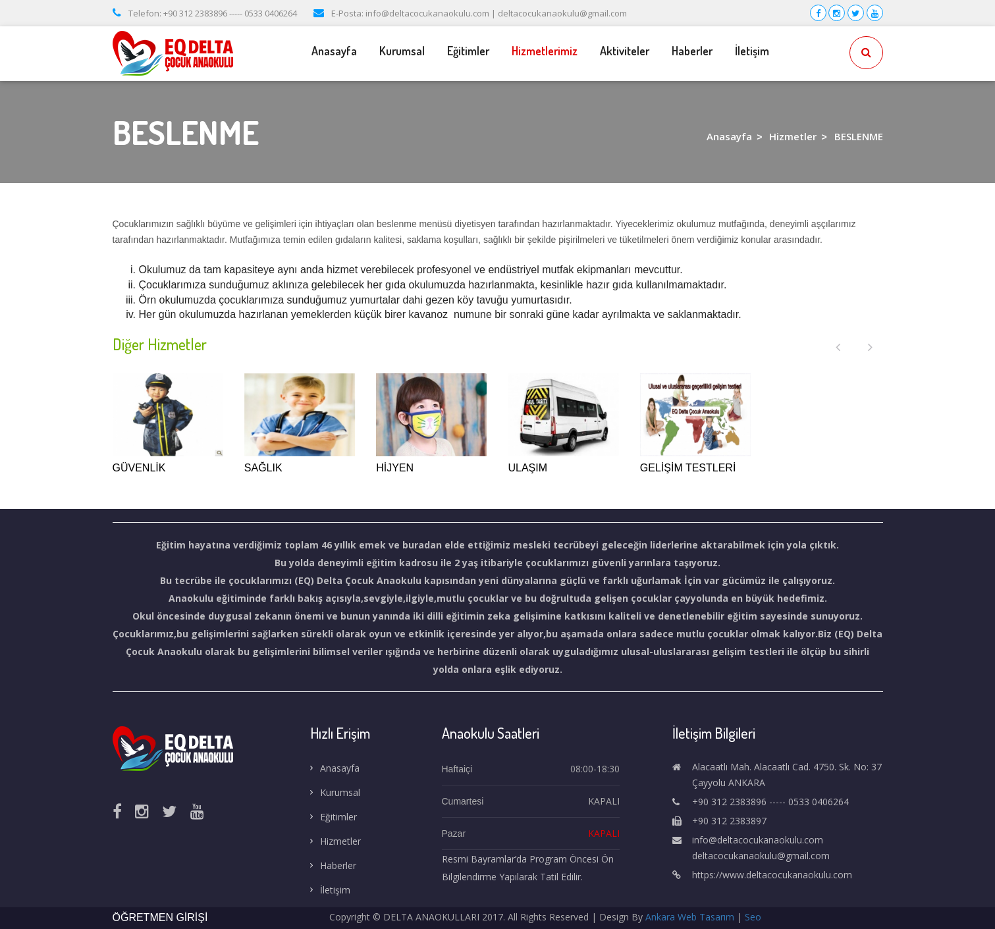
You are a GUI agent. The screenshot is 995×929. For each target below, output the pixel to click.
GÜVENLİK (139, 467)
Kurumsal (402, 50)
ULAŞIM (527, 467)
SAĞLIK (263, 467)
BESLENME (858, 136)
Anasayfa (334, 50)
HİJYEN (395, 467)
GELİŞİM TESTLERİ (688, 467)
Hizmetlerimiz (545, 50)
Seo (753, 917)
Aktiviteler (624, 50)
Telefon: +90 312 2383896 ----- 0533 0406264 (205, 13)
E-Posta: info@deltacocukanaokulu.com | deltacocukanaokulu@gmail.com (470, 13)
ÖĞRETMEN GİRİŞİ (160, 917)
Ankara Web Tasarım (689, 917)
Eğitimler (468, 50)
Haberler (692, 50)
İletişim (752, 50)
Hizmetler (793, 136)
